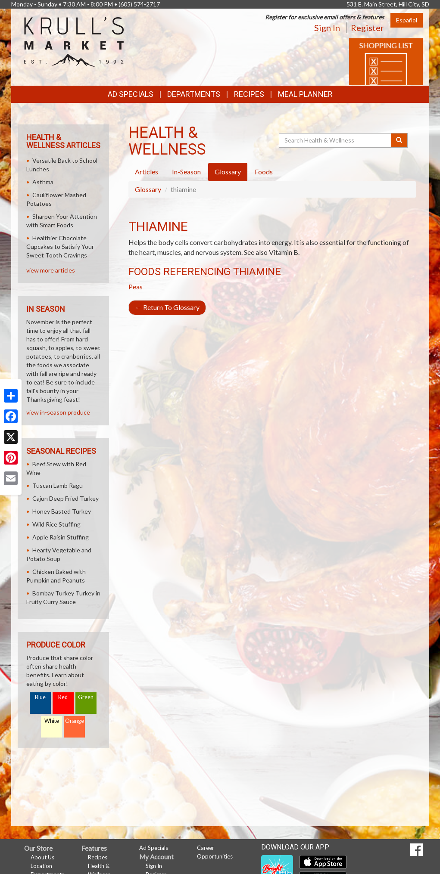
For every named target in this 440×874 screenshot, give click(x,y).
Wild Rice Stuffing (56, 524)
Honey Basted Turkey (61, 511)
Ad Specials (130, 94)
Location (41, 865)
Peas (135, 286)
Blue (40, 697)
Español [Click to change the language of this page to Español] (406, 20)
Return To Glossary (167, 307)
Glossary (148, 189)
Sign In (327, 27)
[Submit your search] (399, 140)
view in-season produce (58, 412)
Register (367, 27)
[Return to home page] (74, 41)
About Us (42, 857)
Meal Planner (305, 94)
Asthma (42, 182)
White (51, 721)
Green (86, 697)
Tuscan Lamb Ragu (57, 485)
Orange (74, 721)
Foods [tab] (264, 171)
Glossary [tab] (228, 171)
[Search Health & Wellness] (336, 140)
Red (63, 697)
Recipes (249, 94)
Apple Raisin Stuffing (60, 537)
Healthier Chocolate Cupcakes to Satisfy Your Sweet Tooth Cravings (60, 246)
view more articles (50, 270)
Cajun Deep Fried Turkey (65, 498)
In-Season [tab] (186, 171)
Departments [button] (193, 94)
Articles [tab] (146, 171)
